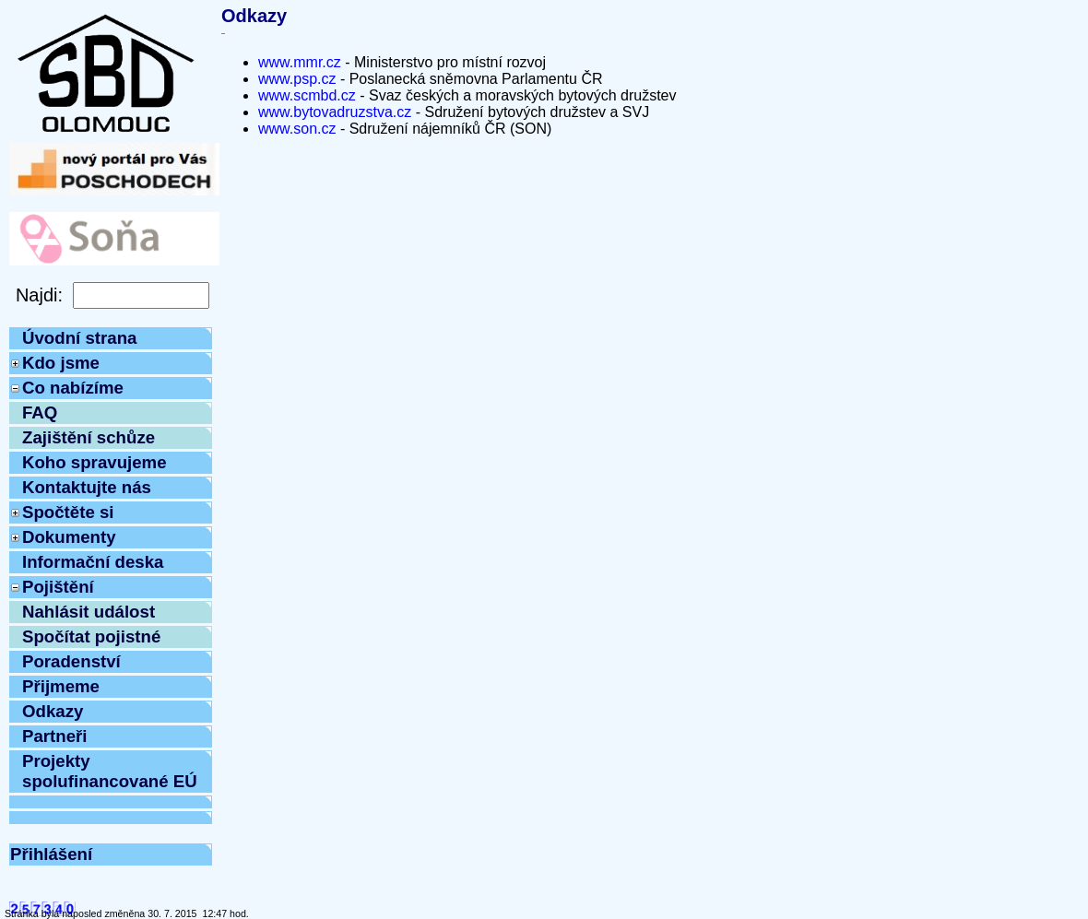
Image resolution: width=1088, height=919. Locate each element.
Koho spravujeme (94, 462)
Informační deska (92, 561)
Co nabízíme (73, 387)
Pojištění (58, 586)
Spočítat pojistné (91, 636)
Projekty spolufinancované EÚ (109, 771)
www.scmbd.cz (307, 95)
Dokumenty (69, 537)
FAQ (39, 412)
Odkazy (52, 711)
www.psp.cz (297, 79)
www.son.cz (297, 128)
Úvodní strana (79, 338)
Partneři (55, 736)
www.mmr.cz (299, 62)
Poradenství (71, 661)
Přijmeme (61, 686)
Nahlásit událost (88, 611)
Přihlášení (51, 854)
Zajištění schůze (88, 437)
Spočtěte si (68, 512)
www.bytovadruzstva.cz (334, 112)
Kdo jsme (61, 362)
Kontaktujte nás (86, 487)
